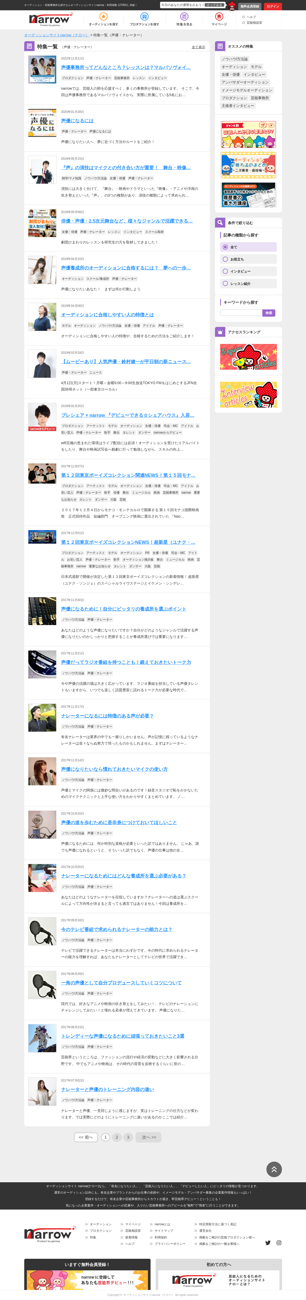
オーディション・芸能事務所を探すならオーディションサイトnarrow (64, 5)
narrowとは (162, 1224)
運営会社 (205, 1231)
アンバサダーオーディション (245, 82)
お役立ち (237, 259)
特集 (93, 1237)
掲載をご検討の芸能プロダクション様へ (227, 1237)
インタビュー (254, 74)
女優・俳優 (231, 74)
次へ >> (149, 1137)
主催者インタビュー (238, 106)
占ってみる (214, 5)
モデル (256, 67)
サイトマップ (164, 1231)
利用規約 (161, 1237)
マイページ (133, 1224)
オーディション (234, 67)
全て (233, 247)
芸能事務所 (260, 98)
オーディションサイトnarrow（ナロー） (149, 1294)
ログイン (273, 6)
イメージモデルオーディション (247, 90)
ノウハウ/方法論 (235, 59)
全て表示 (198, 47)
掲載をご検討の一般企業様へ (219, 1244)
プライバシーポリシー (170, 1244)
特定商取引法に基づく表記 (217, 1224)
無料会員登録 (250, 6)
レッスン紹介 (240, 284)
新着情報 (131, 1237)
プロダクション (234, 98)
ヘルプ (251, 17)
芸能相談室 (254, 22)
